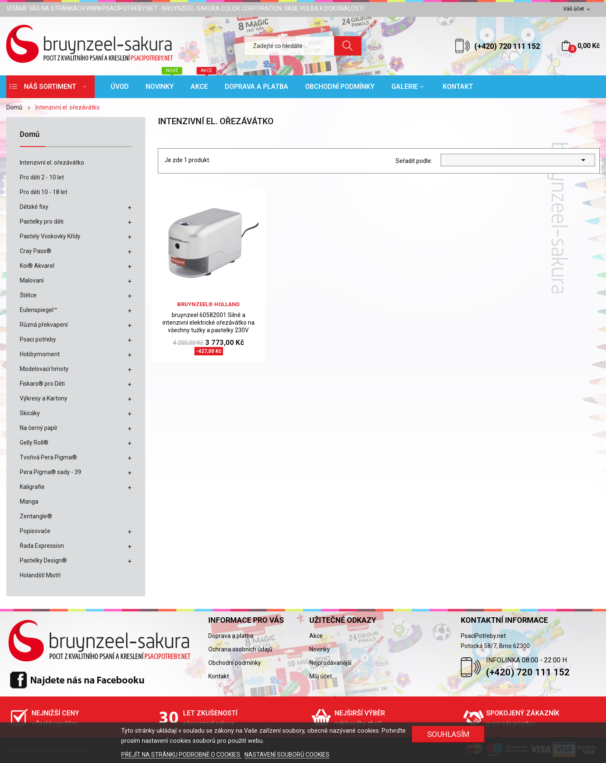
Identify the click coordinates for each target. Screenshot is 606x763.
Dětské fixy (34, 206)
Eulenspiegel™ (38, 310)
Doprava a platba (230, 635)
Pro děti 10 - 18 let (43, 192)
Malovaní (32, 280)
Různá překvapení (44, 324)
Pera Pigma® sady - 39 (50, 472)
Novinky (319, 649)
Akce (316, 635)
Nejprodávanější (330, 662)
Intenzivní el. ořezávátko (52, 162)
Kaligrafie (32, 486)
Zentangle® (36, 516)
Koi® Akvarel (37, 265)
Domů (30, 135)
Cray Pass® (35, 251)
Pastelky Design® (43, 560)
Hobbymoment (40, 354)
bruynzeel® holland (208, 304)
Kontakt (218, 676)
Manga (29, 501)
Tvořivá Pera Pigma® (48, 457)
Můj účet (320, 676)
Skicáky (30, 413)
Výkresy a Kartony (43, 398)
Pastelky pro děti (42, 221)
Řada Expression (42, 545)
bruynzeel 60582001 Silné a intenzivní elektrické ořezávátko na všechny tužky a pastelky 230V (208, 322)
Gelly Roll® (34, 442)
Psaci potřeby (38, 339)
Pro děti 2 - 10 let (42, 177)
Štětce (28, 295)
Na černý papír (39, 427)
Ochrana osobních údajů (240, 649)
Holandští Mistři (40, 575)
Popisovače (35, 531)
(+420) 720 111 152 (507, 46)
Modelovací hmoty (44, 368)
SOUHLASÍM (448, 734)
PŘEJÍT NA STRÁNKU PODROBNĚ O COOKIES (181, 754)
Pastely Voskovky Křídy (50, 236)
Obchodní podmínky (234, 662)
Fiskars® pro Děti (42, 383)
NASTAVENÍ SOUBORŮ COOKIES (287, 754)
